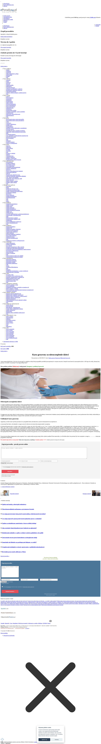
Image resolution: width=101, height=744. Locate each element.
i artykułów (8, 345)
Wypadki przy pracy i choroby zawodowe (15, 130)
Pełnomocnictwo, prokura (12, 217)
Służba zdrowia (9, 304)
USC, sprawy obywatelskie (12, 176)
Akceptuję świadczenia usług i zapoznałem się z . (17, 466)
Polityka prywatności (23, 622)
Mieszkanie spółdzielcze (11, 262)
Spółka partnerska (10, 207)
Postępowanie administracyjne (13, 174)
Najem (7, 265)
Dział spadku (9, 74)
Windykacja (9, 108)
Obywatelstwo (9, 161)
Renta (7, 186)
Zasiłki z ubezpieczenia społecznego (14, 190)
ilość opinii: (5, 348)
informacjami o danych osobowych (27, 466)
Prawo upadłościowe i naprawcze (13, 221)
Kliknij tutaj (16, 365)
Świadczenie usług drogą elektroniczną (15, 247)
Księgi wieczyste (10, 179)
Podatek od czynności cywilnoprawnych (15, 239)
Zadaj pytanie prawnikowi (6, 36)
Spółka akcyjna (9, 212)
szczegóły (27, 627)
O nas (11, 622)
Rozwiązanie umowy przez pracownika (15, 118)
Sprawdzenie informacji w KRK (10, 340)
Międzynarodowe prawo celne (13, 277)
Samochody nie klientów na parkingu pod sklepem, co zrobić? (19, 541)
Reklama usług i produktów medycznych (15, 312)
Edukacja (8, 318)
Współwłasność (9, 112)
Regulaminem (9, 586)
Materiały (7, 622)
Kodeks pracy (9, 124)
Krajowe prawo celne (11, 280)
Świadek (8, 148)
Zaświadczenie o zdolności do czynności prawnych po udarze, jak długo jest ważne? (69, 602)
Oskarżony (8, 146)
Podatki (8, 75)
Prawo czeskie (9, 329)
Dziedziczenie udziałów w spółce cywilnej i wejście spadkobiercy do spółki (22, 532)
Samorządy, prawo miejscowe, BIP (14, 178)
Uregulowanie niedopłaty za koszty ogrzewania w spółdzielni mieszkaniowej (23, 546)
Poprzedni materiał (14, 493)
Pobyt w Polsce (9, 315)
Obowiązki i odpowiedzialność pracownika (16, 131)
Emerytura (8, 185)
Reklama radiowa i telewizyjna (13, 296)
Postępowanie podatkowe (12, 231)
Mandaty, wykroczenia (11, 157)
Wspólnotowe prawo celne (12, 279)
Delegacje (8, 140)
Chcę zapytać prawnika (6, 47)
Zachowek (8, 71)
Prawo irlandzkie (10, 332)
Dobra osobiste (9, 102)
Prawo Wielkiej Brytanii (11, 337)
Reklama (5, 20)
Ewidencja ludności (10, 162)
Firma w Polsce (9, 322)
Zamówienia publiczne (11, 171)
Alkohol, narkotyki (10, 156)
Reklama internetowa (11, 298)
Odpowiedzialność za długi (12, 73)
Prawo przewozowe (10, 106)
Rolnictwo (8, 169)
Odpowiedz (8, 742)
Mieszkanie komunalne (11, 260)
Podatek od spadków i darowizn (13, 228)
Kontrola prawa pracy (11, 136)
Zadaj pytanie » (4, 65)
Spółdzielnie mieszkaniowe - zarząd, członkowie (17, 270)
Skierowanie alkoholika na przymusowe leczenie (52, 604)
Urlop (7, 121)
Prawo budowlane (10, 165)
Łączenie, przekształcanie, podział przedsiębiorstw (17, 213)
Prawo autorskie (9, 251)
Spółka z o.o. (9, 210)
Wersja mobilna (4, 632)
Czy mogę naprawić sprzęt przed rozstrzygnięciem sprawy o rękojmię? (22, 518)
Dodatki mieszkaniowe (11, 195)
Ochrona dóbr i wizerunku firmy (13, 214)
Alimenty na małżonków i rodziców (14, 88)
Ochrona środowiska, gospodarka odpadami (16, 175)
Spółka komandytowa (11, 208)
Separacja (8, 82)
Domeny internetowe (11, 243)
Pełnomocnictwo (10, 114)
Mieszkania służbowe (11, 258)
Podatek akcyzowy (10, 236)
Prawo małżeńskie (10, 285)
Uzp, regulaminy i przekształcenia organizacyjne (17, 135)
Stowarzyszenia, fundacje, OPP (13, 218)
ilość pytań (3, 345)
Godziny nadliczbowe (11, 123)
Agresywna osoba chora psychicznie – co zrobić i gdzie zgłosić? (42, 600)
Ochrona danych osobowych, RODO (14, 256)
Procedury (8, 150)
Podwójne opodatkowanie (12, 237)
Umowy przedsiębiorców (11, 222)
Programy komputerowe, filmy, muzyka (15, 246)
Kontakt (97, 25)
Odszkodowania (9, 107)
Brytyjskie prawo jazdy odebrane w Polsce (14, 551)
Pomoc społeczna (10, 194)
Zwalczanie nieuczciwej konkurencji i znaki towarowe (18, 248)
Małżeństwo (9, 85)
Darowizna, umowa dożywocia (13, 113)
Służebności (9, 99)
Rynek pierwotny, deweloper (12, 271)
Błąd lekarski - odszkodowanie (13, 306)
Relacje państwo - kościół (12, 288)
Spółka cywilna (9, 204)
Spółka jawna (9, 205)
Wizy (7, 323)
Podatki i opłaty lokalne (11, 181)
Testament (8, 70)
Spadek (7, 69)
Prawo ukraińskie (10, 336)
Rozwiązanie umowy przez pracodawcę (15, 119)
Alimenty (8, 79)
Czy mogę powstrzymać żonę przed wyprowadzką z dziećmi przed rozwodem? (24, 513)
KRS (7, 215)
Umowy (8, 95)
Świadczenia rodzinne (11, 191)
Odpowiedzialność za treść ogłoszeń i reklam (16, 299)
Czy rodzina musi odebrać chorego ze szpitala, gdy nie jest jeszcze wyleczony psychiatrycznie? (28, 602)
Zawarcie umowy (10, 128)
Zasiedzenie (9, 98)
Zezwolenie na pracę (10, 319)
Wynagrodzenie (9, 126)
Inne (7, 76)
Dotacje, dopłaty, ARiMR (12, 180)
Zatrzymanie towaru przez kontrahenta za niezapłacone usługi (19, 537)
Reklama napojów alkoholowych (13, 293)
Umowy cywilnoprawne (11, 142)
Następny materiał (87, 493)
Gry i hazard (9, 245)
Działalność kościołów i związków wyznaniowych (17, 286)
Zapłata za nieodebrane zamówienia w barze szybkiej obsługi (19, 522)
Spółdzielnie (9, 219)
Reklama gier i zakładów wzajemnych (14, 294)
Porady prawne (6, 15)
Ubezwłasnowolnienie (11, 90)
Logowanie (97, 24)
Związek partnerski (10, 87)
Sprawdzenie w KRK (8, 19)
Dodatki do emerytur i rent (12, 188)
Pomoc (48, 622)
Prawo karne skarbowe (11, 234)
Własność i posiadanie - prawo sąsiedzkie (15, 111)
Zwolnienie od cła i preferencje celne (14, 275)
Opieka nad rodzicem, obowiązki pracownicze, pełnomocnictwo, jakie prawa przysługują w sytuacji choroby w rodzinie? (34, 601)
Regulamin (8, 466)
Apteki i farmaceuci (10, 309)
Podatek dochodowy (10, 226)
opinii (93, 17)
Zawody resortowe (10, 141)
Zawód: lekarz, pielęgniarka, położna (14, 308)
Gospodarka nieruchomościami (13, 166)
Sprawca (8, 145)
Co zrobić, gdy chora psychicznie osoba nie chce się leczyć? (14, 600)
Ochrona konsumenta (11, 103)
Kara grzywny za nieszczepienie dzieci (32, 604)
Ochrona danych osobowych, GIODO (14, 255)
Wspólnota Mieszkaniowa (12, 266)
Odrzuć (2, 742)
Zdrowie (8, 173)
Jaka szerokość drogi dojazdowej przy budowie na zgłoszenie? (19, 527)
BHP (7, 132)
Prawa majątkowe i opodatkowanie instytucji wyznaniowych (19, 289)
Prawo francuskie (10, 330)
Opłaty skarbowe (10, 232)
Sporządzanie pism (7, 17)
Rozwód (8, 83)
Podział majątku (9, 84)
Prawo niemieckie (10, 334)
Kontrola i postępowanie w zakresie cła (15, 276)
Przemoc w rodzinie (10, 152)
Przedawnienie (9, 100)
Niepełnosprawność (10, 197)
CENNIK (45, 622)
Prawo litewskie (9, 333)
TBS (7, 264)
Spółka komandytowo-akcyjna (13, 209)
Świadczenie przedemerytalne (13, 189)
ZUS (7, 199)
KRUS (7, 200)
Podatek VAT (9, 227)
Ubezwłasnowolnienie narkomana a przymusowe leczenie (18, 508)
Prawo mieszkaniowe (11, 104)
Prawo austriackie (10, 328)
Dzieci (7, 80)
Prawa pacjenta (9, 305)
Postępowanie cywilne (11, 109)
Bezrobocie (8, 193)
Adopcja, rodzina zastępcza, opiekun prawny (16, 92)
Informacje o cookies (33, 622)
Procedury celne (9, 274)
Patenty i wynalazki (10, 252)
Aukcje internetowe (10, 242)
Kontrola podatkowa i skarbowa (13, 233)
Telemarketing (9, 300)
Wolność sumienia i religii (12, 284)
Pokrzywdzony (9, 147)
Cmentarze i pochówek (11, 290)
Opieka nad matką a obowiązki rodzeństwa (14, 503)
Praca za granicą (10, 137)
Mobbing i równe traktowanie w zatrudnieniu (16, 127)
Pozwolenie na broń (10, 164)
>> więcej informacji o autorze (7, 486)
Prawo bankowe (9, 97)
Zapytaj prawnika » (5, 555)
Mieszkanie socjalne (10, 261)
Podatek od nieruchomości (12, 229)
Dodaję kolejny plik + (5, 582)
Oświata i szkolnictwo (11, 167)
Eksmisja (8, 269)
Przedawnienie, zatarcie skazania (13, 159)
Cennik (5, 22)
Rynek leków (9, 310)
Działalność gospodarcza (11, 203)
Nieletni (8, 154)
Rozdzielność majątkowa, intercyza (14, 89)
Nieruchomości (9, 317)
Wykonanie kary (10, 155)
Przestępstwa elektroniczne (12, 250)
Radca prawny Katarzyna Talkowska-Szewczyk (59, 357)
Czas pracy (8, 122)
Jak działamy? (6, 18)
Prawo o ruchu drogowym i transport (14, 170)
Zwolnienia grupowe (11, 133)
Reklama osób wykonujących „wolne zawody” (16, 295)
